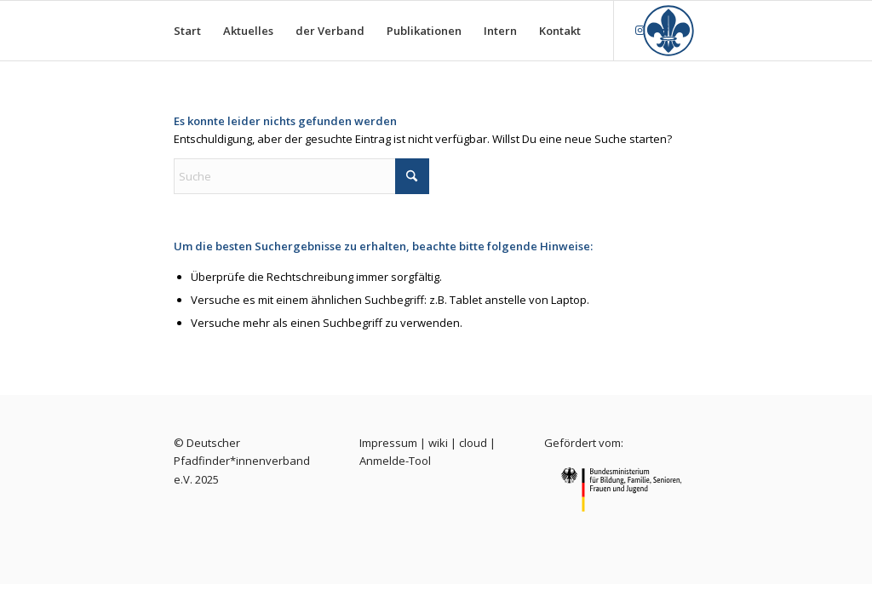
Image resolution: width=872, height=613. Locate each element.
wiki (438, 442)
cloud (473, 442)
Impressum (388, 442)
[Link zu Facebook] (666, 30)
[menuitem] (187, 30)
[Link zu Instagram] (640, 30)
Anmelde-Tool (395, 460)
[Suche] (301, 176)
